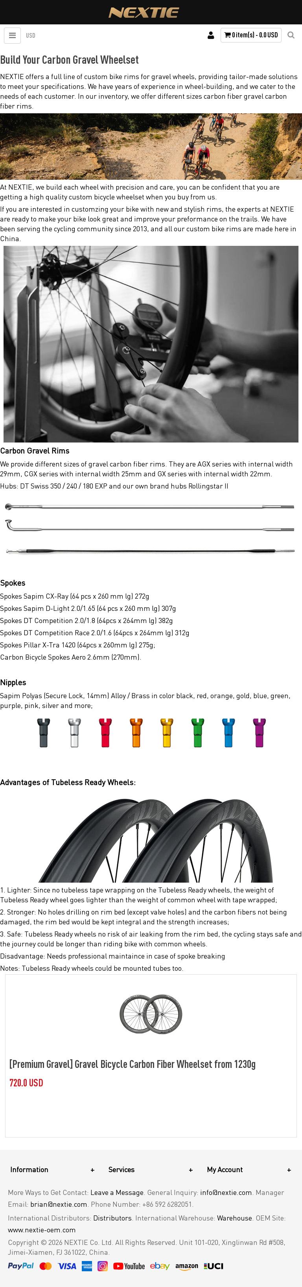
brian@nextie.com (58, 1204)
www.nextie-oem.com (42, 1229)
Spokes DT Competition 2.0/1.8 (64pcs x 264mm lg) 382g (86, 620)
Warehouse (234, 1217)
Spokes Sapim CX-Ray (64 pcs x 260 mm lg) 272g (74, 596)
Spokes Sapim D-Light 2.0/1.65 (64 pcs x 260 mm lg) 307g (88, 608)
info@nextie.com (226, 1192)
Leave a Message (117, 1192)
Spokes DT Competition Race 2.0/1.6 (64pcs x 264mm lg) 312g (95, 632)
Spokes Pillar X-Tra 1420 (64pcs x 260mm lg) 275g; (77, 644)
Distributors (112, 1217)
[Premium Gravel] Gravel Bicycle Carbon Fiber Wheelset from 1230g (132, 1063)
